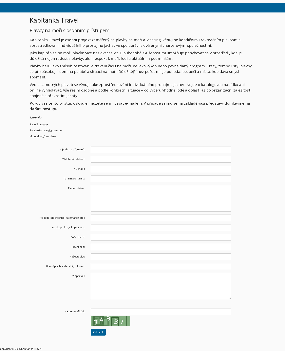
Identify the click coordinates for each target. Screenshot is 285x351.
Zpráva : (78, 276)
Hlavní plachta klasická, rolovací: (65, 266)
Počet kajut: (78, 247)
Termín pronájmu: (74, 178)
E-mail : (79, 169)
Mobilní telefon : (73, 159)
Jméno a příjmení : (72, 149)
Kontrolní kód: (75, 311)
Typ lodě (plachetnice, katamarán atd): (62, 217)
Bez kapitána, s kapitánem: (68, 227)
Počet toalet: (77, 256)
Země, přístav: (76, 188)
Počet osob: (78, 237)
